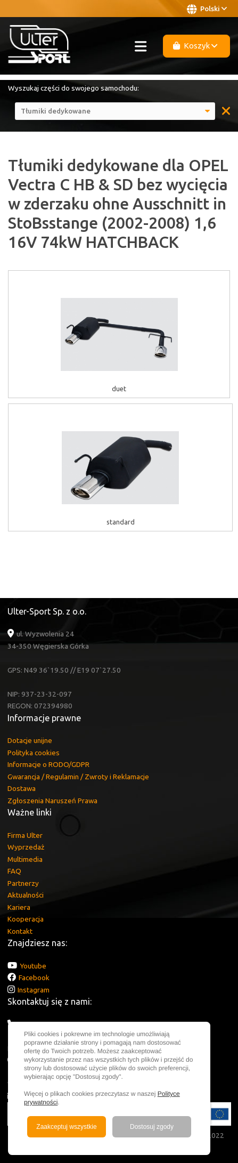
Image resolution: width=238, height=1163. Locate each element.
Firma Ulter (25, 835)
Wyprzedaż (25, 847)
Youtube (33, 966)
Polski (207, 9)
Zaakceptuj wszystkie (66, 1126)
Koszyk (195, 45)
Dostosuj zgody (152, 1126)
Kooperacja (25, 919)
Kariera (18, 907)
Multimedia (25, 859)
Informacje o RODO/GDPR (48, 764)
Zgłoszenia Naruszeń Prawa (52, 800)
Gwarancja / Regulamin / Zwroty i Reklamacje (78, 776)
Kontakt (19, 931)
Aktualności (25, 895)
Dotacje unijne (29, 740)
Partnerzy (23, 883)
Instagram (34, 990)
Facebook (34, 977)
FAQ (14, 871)
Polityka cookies (33, 752)
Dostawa (21, 788)
